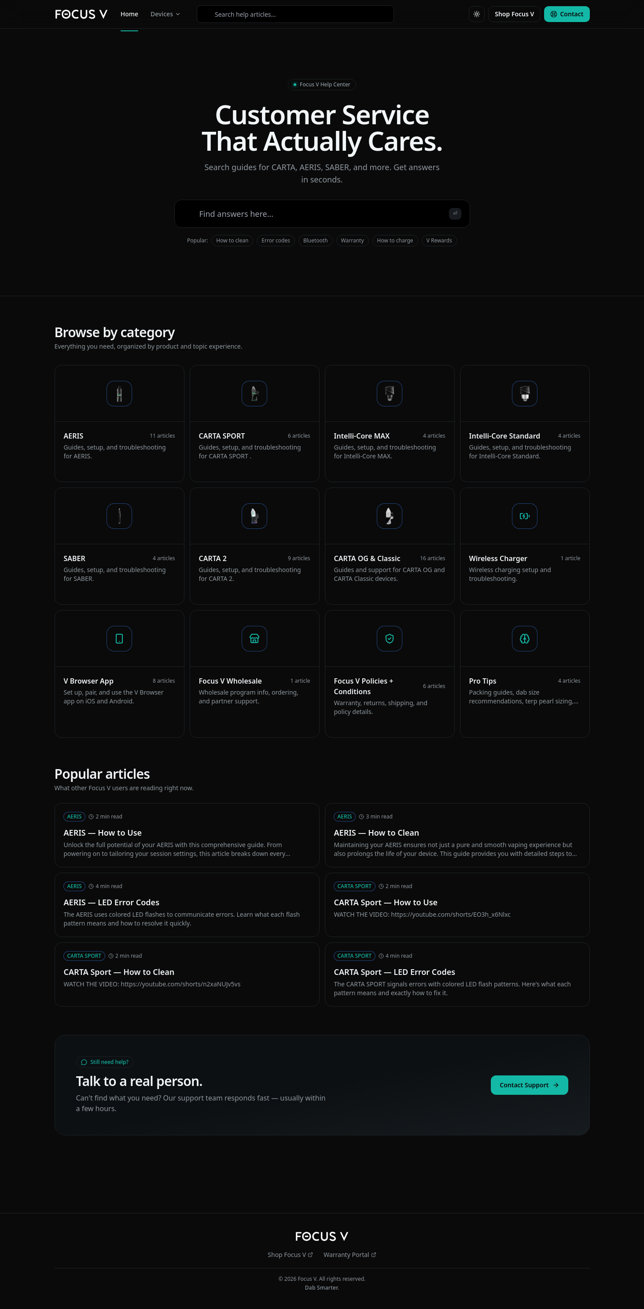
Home (129, 16)
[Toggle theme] (477, 14)
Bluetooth (315, 240)
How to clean (232, 240)
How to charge (395, 240)
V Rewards (439, 240)
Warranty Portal (350, 1254)
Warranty (352, 240)
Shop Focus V (514, 14)
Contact (566, 14)
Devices (166, 14)
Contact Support (529, 1085)
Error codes (275, 240)
